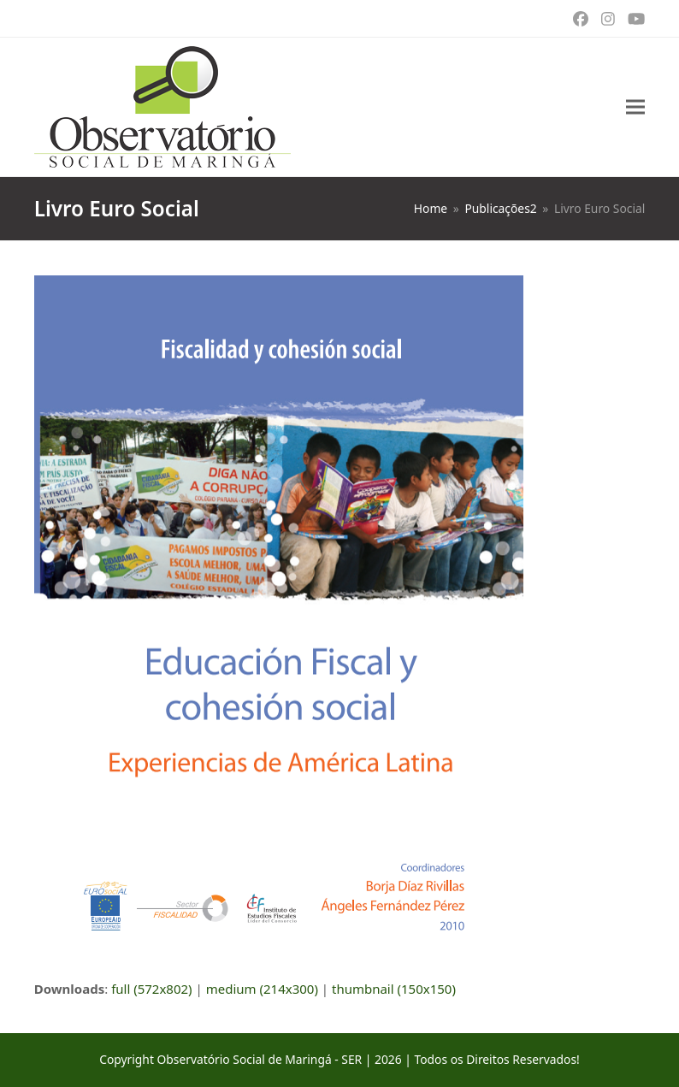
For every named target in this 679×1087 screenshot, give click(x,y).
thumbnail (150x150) (394, 988)
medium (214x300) (262, 988)
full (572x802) (151, 988)
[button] (635, 107)
